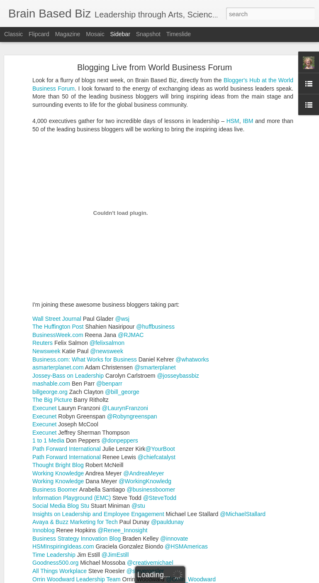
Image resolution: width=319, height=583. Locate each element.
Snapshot (148, 34)
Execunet (44, 341)
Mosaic (95, 34)
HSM (232, 54)
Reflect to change (191, 517)
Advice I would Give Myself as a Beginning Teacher (76, 537)
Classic (13, 34)
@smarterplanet (155, 300)
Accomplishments (135, 511)
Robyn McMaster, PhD (236, 500)
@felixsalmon (107, 276)
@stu (138, 438)
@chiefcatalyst (156, 390)
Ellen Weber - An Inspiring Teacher (58, 481)
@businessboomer (151, 422)
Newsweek (46, 284)
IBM (248, 54)
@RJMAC (131, 268)
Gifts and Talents (253, 511)
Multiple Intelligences (138, 517)
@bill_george (122, 325)
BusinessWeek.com (57, 268)
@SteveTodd (159, 431)
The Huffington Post (57, 259)
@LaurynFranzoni (125, 341)
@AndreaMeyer (143, 406)
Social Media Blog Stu (60, 438)
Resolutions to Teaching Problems (57, 518)
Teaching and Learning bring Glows (59, 555)
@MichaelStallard (242, 447)
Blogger (185, 578)
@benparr (109, 316)
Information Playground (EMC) (71, 431)
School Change (236, 517)
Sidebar (120, 34)
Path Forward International (66, 382)
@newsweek (106, 284)
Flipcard (39, 34)
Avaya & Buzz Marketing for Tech (75, 455)
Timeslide (178, 34)
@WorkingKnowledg (145, 414)
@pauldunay (167, 455)
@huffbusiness (155, 259)
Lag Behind (293, 511)
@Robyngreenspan (132, 349)
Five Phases (213, 511)
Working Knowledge (58, 406)
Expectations (177, 511)
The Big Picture (52, 333)
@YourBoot (160, 382)
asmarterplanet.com (58, 300)
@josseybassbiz (178, 308)
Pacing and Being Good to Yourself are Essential (74, 499)
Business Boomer (55, 422)
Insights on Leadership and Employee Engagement (98, 447)
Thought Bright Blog (58, 398)
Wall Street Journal (56, 251)
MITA (101, 517)
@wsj (122, 251)
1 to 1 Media (48, 374)
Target (268, 517)
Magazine (67, 34)
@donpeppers (120, 374)
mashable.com (51, 316)
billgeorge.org (50, 325)
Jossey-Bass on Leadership (68, 308)
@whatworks (192, 292)
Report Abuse (210, 578)
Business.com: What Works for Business (84, 292)
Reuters (42, 276)
